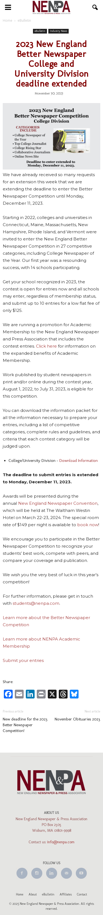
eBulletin (40, 31)
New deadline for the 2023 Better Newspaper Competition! (25, 725)
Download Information (78, 460)
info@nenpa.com (60, 842)
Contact (82, 894)
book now (87, 524)
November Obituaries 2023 (77, 719)
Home (19, 894)
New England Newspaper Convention (58, 503)
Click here (46, 346)
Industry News (58, 31)
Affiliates (66, 894)
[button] (95, 7)
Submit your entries (23, 660)
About (33, 894)
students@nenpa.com (36, 603)
